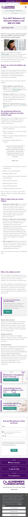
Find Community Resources (11, 397)
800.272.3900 (19, 1)
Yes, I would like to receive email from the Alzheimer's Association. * (12, 432)
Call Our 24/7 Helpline (10, 1)
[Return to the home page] (8, 7)
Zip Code (4, 435)
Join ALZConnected (10, 410)
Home (6, 12)
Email (3, 426)
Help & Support (12, 12)
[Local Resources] (14, 475)
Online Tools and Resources (19, 12)
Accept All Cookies (14, 514)
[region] (14, 505)
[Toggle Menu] (26, 7)
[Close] (26, 495)
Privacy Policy (12, 445)
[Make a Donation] (14, 462)
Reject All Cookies (14, 511)
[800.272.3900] (14, 468)
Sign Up (7, 313)
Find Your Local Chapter (11, 381)
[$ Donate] (24, 3)
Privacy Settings (14, 508)
